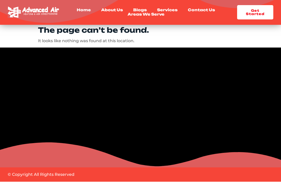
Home (84, 10)
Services (167, 10)
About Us (112, 10)
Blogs (140, 10)
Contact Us (201, 10)
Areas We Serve (146, 14)
